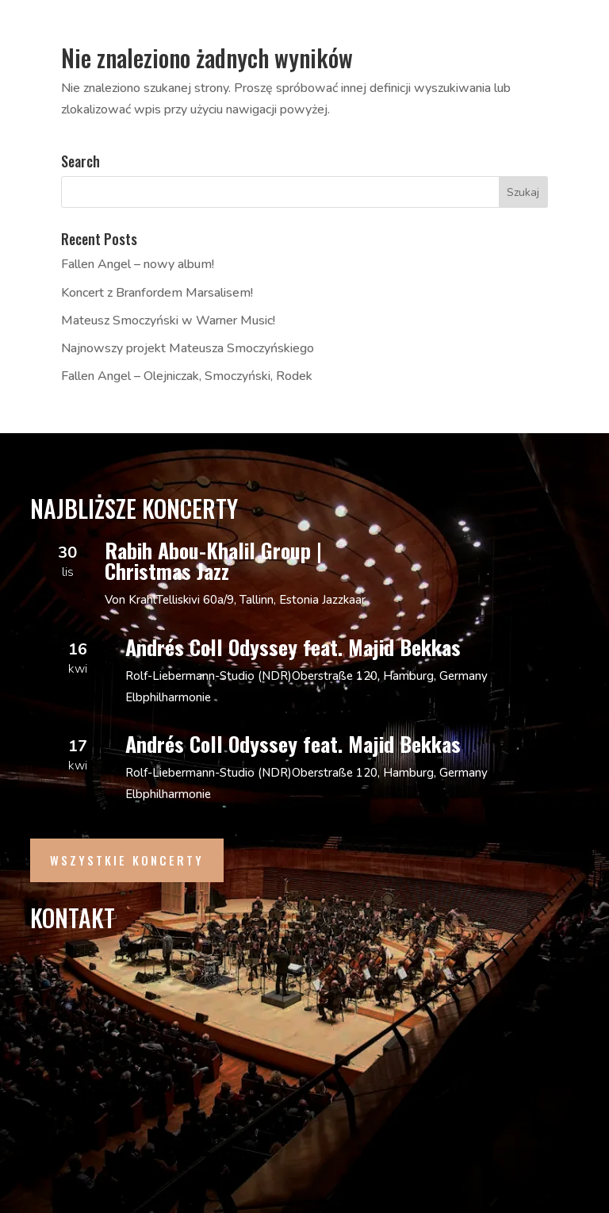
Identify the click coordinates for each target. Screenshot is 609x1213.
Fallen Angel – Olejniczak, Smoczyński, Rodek (186, 376)
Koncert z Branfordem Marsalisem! (157, 292)
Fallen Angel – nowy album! (137, 264)
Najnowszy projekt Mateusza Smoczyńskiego (187, 348)
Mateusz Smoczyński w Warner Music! (168, 320)
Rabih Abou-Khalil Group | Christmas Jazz (213, 560)
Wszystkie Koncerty (127, 860)
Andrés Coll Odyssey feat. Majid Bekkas (293, 646)
